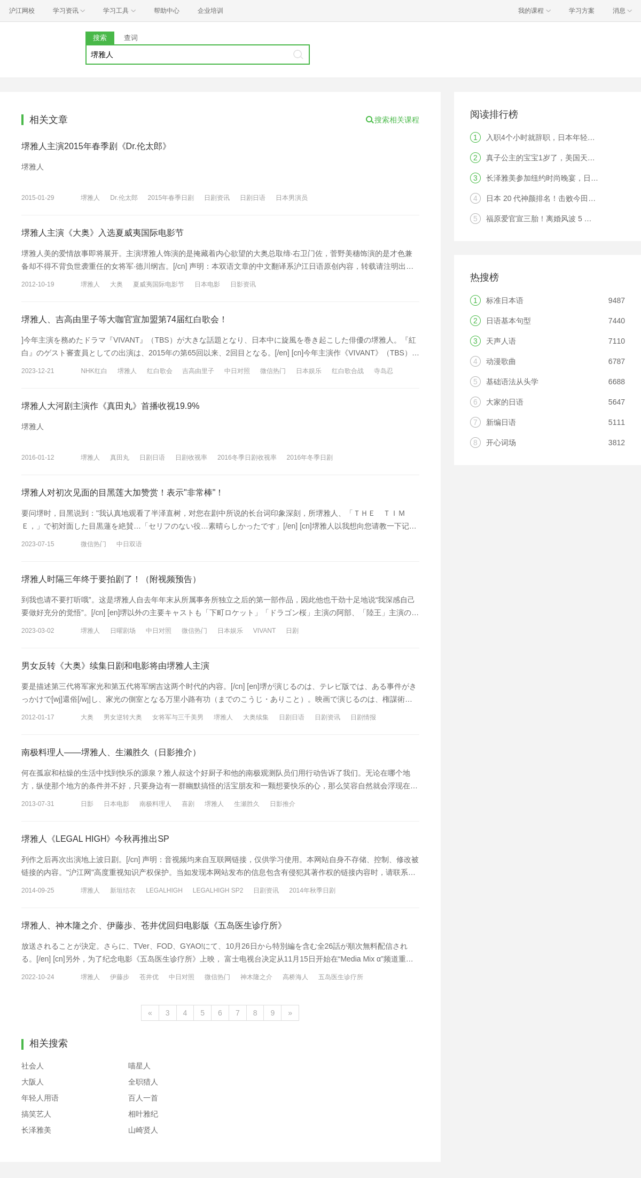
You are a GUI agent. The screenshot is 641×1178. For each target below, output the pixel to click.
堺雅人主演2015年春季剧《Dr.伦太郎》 (96, 146)
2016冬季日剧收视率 (247, 457)
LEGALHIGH (164, 890)
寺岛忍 (383, 371)
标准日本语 (504, 300)
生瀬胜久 (247, 804)
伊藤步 (119, 977)
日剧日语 (252, 197)
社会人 (32, 1065)
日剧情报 (363, 717)
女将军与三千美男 (178, 717)
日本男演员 (292, 197)
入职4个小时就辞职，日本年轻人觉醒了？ (555, 137)
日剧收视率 (191, 457)
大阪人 (32, 1082)
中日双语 (129, 544)
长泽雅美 (36, 1130)
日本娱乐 (309, 371)
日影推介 (282, 804)
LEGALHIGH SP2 (218, 890)
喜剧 (188, 804)
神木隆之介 (256, 977)
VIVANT (264, 630)
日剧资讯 (217, 197)
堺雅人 (90, 197)
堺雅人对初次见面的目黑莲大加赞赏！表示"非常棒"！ (122, 492)
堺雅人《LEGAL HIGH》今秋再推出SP (95, 838)
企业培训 (210, 10)
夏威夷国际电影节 (158, 284)
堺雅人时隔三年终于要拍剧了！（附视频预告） (111, 579)
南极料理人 (155, 804)
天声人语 (501, 341)
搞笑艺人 (36, 1114)
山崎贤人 (143, 1130)
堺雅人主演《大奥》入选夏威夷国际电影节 (102, 232)
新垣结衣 (123, 890)
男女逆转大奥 (123, 717)
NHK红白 (94, 371)
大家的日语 (504, 402)
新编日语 (501, 422)
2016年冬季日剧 (310, 457)
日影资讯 (243, 284)
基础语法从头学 (512, 381)
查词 (131, 38)
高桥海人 (295, 977)
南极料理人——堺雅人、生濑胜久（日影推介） (111, 752)
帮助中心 (166, 10)
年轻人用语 (40, 1098)
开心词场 (501, 442)
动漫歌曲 (501, 361)
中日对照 (237, 371)
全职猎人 (143, 1082)
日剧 (292, 630)
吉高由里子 (198, 371)
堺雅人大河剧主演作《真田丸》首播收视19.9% (110, 405)
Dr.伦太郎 (123, 197)
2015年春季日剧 (171, 197)
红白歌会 (160, 371)
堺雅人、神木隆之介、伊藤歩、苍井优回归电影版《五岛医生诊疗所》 (153, 925)
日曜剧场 (123, 630)
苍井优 (149, 977)
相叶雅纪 (143, 1114)
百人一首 (143, 1098)
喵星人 (139, 1065)
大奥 (116, 284)
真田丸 (119, 457)
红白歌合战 (348, 371)
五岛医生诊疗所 (340, 977)
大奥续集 (256, 717)
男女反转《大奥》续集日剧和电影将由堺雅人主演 (115, 665)
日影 (87, 804)
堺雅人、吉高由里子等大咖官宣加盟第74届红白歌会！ (124, 319)
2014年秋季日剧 (312, 890)
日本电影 (207, 284)
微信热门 (273, 371)
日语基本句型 (508, 320)
